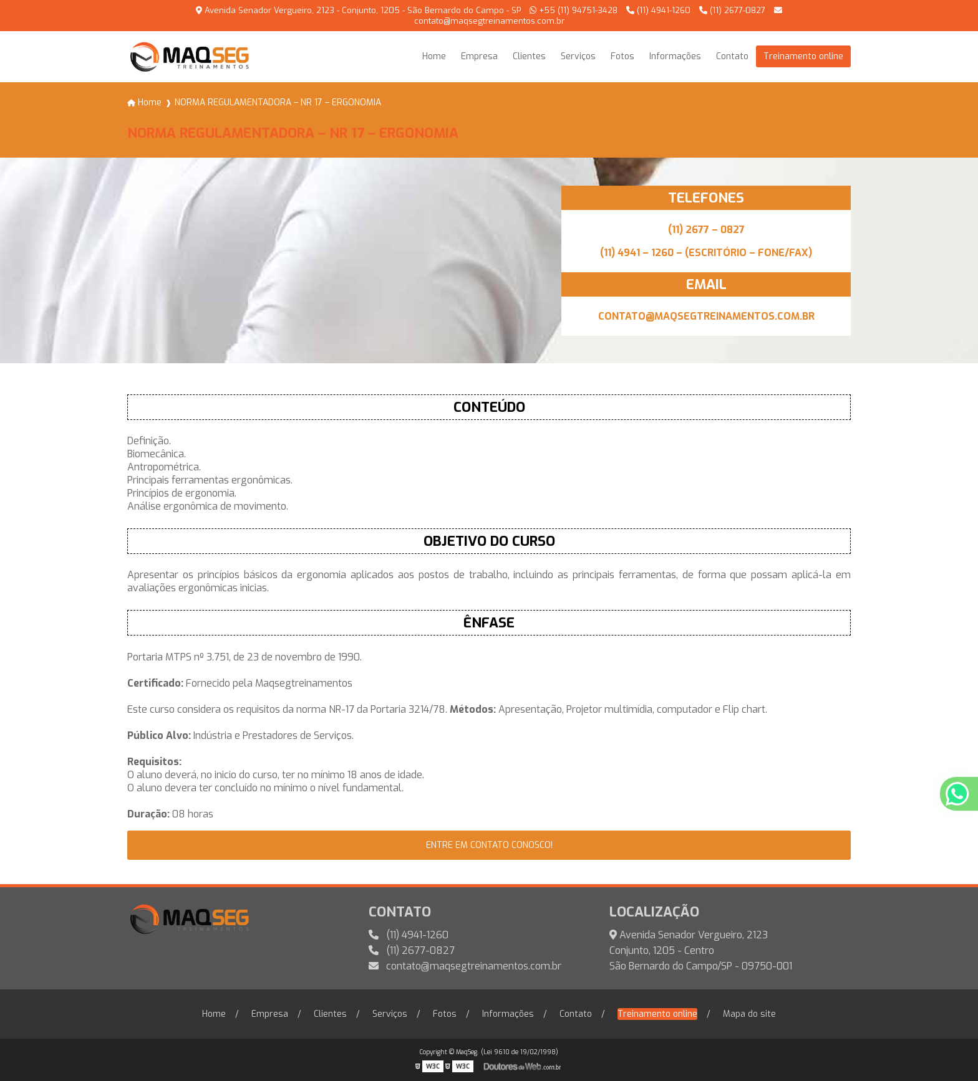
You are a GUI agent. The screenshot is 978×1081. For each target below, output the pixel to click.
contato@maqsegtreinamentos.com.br (465, 966)
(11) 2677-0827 (732, 10)
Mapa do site (749, 1014)
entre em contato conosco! (489, 845)
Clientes (529, 56)
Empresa (479, 56)
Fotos (622, 56)
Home (434, 56)
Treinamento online (803, 56)
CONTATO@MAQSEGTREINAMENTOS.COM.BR (706, 316)
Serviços (578, 56)
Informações (675, 56)
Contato (732, 56)
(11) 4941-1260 (658, 10)
